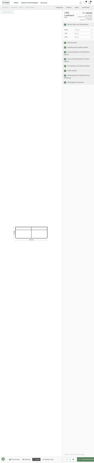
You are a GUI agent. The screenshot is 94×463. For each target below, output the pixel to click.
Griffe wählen (72, 71)
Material (26, 459)
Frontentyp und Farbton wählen (78, 66)
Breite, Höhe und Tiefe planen (77, 24)
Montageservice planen (75, 82)
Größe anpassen (7, 12)
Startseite (5, 7)
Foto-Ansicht (14, 459)
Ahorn (21, 7)
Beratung (44, 3)
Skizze (36, 459)
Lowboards (14, 7)
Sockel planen (72, 43)
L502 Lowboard (30, 7)
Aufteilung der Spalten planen (77, 47)
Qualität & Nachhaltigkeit (29, 3)
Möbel (16, 3)
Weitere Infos (48, 459)
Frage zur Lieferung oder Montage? (74, 454)
